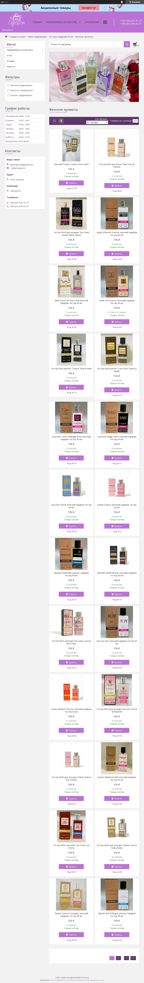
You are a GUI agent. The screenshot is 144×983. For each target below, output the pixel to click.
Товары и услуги (17, 36)
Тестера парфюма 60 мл (61, 36)
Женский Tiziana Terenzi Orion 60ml (71, 164)
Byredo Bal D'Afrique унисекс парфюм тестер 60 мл (116, 914)
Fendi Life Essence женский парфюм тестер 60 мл (116, 301)
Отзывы (11, 61)
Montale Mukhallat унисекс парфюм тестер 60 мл (71, 574)
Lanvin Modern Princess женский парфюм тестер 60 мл (71, 710)
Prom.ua (85, 977)
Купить (73, 182)
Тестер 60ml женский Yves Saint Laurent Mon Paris (71, 642)
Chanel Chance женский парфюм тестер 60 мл (117, 506)
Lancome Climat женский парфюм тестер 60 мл (71, 506)
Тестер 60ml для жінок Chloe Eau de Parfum (117, 165)
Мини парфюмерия (37, 36)
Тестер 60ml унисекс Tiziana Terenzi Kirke (71, 368)
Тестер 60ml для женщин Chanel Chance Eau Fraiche (71, 778)
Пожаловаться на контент (62, 980)
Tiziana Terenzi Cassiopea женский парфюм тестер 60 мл (71, 914)
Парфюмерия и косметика (61, 22)
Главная (37, 22)
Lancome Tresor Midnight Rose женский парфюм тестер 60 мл (71, 438)
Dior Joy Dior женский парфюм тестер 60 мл (117, 642)
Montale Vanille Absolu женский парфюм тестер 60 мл (117, 574)
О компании (92, 22)
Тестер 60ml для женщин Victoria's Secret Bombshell (116, 710)
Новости (11, 66)
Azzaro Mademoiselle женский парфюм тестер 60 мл (117, 778)
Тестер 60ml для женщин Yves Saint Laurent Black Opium (71, 233)
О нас (9, 55)
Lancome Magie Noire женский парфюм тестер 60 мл (116, 438)
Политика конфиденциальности (90, 980)
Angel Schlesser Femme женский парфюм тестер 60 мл (117, 233)
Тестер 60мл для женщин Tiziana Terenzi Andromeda (117, 846)
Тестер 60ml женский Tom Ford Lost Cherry (71, 846)
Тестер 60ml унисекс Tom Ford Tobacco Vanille (117, 370)
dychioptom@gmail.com (21, 164)
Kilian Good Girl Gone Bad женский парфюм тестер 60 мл (71, 301)
